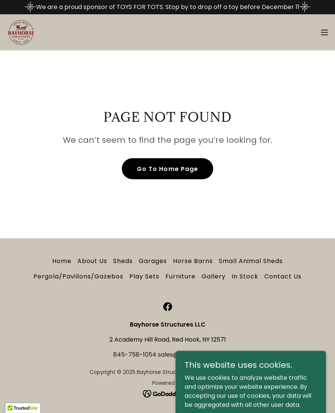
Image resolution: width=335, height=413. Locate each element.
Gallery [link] (214, 276)
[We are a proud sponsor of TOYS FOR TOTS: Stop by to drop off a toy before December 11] (167, 7)
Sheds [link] (123, 261)
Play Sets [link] (144, 276)
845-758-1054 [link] (134, 354)
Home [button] (61, 261)
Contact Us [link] (283, 276)
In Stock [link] (245, 276)
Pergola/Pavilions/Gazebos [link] (78, 276)
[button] (324, 32)
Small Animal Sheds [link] (251, 261)
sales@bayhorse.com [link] (190, 354)
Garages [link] (153, 261)
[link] (21, 32)
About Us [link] (92, 261)
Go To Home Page (167, 169)
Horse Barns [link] (193, 261)
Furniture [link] (180, 276)
